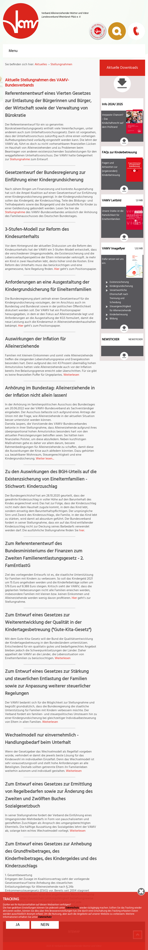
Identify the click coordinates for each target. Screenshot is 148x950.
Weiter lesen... (45, 458)
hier (81, 530)
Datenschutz (72, 909)
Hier (56, 269)
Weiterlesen (71, 374)
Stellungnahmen (61, 64)
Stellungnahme (20, 159)
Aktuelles (41, 64)
